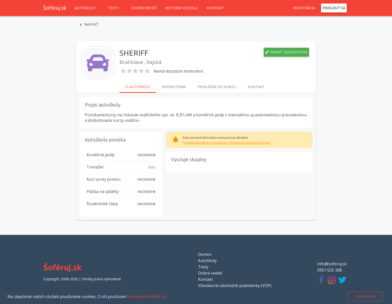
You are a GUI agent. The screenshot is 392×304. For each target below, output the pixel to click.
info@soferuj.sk (332, 264)
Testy (113, 7)
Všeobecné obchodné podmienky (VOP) (235, 285)
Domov (205, 254)
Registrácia (304, 7)
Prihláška (217, 87)
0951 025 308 (329, 270)
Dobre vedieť (144, 7)
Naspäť (89, 24)
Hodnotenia (174, 87)
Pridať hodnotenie (286, 52)
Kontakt (215, 7)
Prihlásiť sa (334, 7)
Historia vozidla (181, 7)
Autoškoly (85, 7)
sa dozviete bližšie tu (146, 296)
